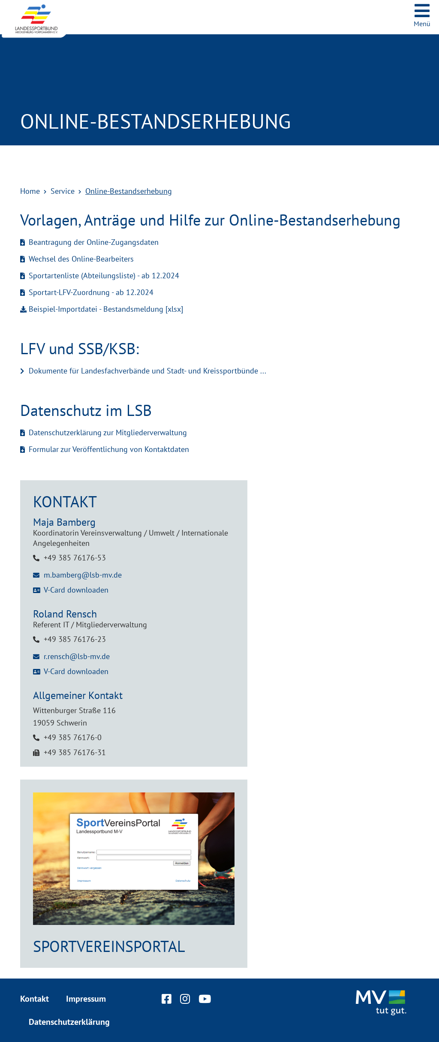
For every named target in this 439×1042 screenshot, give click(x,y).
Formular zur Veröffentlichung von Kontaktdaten (109, 449)
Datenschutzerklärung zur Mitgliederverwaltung (108, 432)
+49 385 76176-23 (75, 639)
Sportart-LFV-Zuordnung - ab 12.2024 (91, 292)
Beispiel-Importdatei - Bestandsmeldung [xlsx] (106, 309)
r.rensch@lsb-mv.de (77, 656)
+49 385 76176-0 (73, 737)
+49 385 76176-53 (75, 558)
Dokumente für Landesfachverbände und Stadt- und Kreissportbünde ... (147, 371)
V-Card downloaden (76, 590)
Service (63, 191)
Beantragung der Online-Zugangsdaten (94, 242)
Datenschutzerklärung (69, 1021)
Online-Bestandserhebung (128, 191)
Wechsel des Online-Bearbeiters (81, 259)
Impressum (86, 998)
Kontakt (34, 998)
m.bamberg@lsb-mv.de (83, 575)
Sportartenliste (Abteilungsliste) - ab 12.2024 (104, 275)
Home (30, 191)
